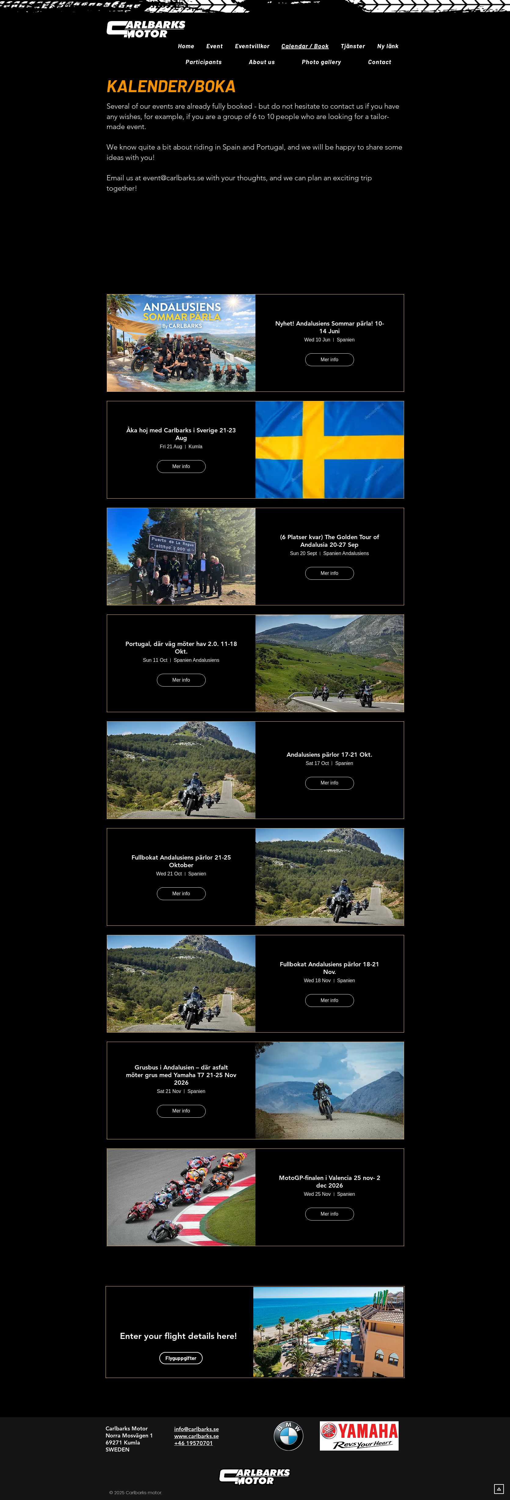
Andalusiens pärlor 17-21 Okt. (329, 754)
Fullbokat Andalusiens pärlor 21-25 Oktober (181, 861)
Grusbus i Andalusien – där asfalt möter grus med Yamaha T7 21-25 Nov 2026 (181, 1075)
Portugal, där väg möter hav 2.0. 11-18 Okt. (181, 647)
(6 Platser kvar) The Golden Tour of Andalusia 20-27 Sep (329, 540)
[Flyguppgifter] (181, 1358)
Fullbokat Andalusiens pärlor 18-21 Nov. (329, 968)
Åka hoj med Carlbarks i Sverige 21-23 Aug (181, 434)
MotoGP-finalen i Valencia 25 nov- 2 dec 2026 (329, 1181)
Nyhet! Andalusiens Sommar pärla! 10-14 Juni (329, 327)
